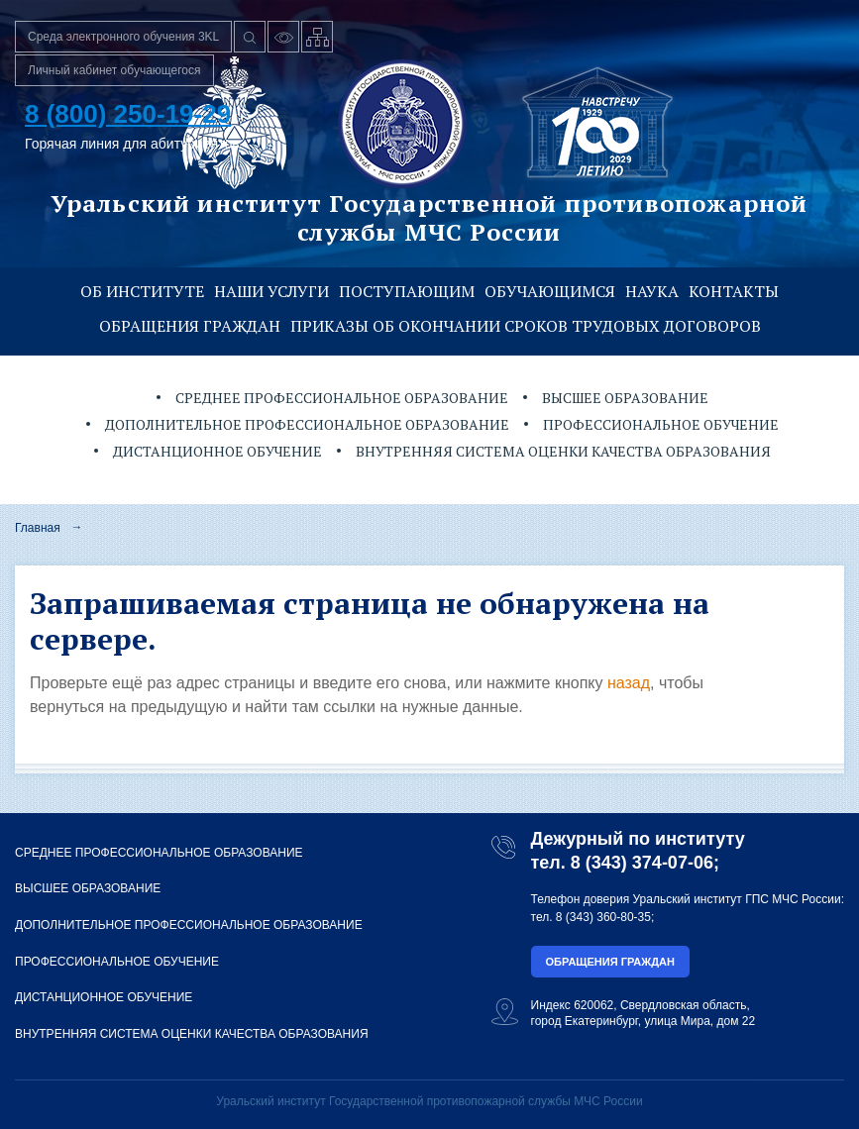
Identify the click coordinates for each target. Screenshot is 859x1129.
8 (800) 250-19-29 (128, 114)
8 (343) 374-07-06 (642, 862)
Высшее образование (625, 397)
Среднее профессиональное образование (341, 397)
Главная (37, 528)
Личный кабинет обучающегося (114, 70)
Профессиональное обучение (661, 424)
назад (628, 682)
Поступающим (407, 291)
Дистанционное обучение (217, 451)
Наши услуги (271, 291)
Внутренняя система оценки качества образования (563, 451)
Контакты (734, 291)
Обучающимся (549, 291)
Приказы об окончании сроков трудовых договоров (525, 326)
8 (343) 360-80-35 (603, 917)
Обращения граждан (189, 326)
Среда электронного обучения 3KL (123, 37)
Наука (652, 291)
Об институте (142, 291)
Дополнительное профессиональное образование (307, 424)
